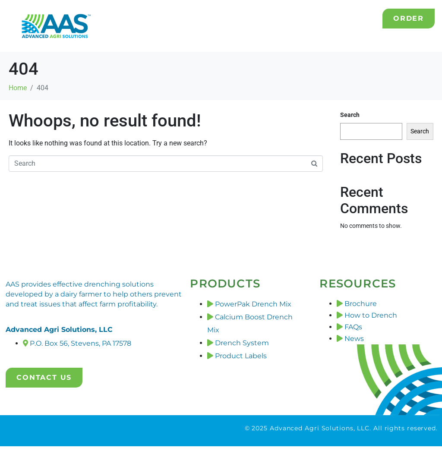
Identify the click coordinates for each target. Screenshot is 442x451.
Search (350, 114)
